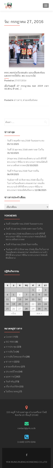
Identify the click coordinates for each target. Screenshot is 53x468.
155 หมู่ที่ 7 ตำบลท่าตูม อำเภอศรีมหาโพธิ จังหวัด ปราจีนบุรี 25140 (26, 413)
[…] (19, 88)
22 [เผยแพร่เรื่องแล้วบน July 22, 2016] (33, 304)
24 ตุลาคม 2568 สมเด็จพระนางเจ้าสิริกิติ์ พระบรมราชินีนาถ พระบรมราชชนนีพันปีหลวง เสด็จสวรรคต (27, 162)
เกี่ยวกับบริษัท (12, 386)
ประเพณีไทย (12, 371)
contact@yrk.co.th (26, 428)
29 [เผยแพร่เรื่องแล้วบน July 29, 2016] (33, 308)
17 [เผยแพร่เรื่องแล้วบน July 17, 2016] (45, 299)
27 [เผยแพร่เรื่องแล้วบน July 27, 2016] (19, 308)
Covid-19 (10, 336)
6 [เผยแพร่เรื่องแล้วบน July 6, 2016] (19, 294)
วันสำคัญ (10, 381)
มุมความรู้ (11, 376)
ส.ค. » (39, 313)
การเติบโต (11, 351)
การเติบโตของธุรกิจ (15, 356)
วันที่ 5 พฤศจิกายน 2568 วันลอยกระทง (25, 140)
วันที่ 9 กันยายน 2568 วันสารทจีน (23, 170)
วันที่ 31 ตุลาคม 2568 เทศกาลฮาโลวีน (25, 149)
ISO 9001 (10, 341)
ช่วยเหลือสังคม (30, 100)
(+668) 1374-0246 (27, 441)
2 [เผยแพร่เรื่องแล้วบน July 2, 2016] (39, 290)
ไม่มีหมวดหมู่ (12, 391)
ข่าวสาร (18, 100)
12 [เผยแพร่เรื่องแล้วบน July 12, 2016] (13, 299)
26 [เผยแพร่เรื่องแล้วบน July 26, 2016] (13, 308)
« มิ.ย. (13, 313)
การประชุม (11, 346)
